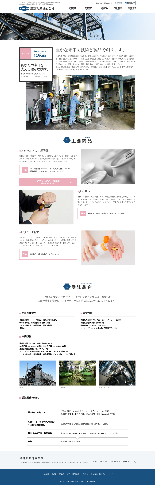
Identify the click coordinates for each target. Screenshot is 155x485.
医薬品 (61, 474)
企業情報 (45, 474)
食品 (68, 474)
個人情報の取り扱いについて (102, 474)
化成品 (54, 474)
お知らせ (84, 474)
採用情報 (75, 474)
